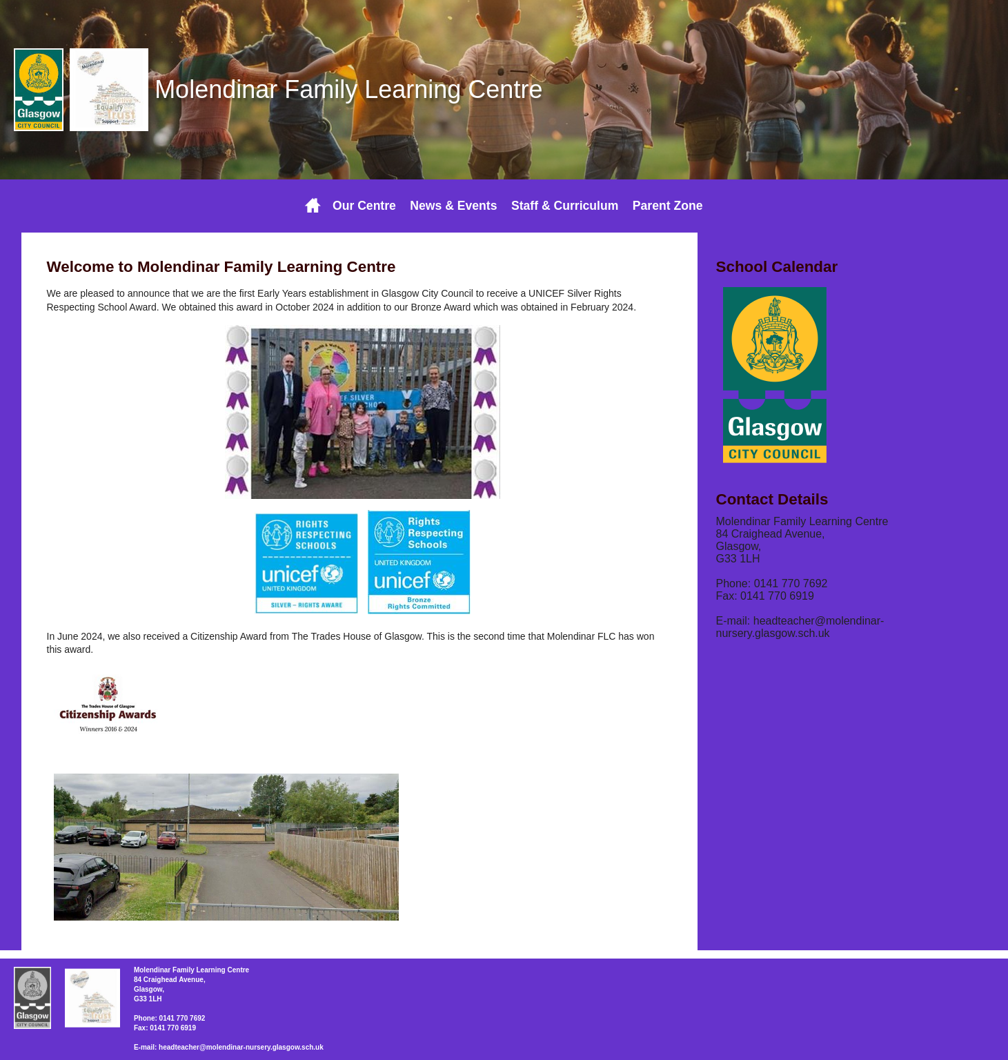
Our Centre (364, 206)
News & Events (453, 206)
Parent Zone (668, 206)
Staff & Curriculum (564, 206)
